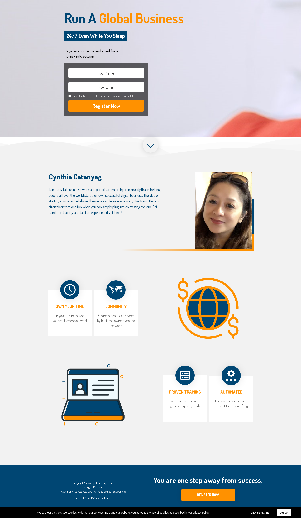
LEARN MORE (260, 512)
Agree (284, 512)
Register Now (106, 106)
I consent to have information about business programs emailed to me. (105, 96)
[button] (208, 495)
